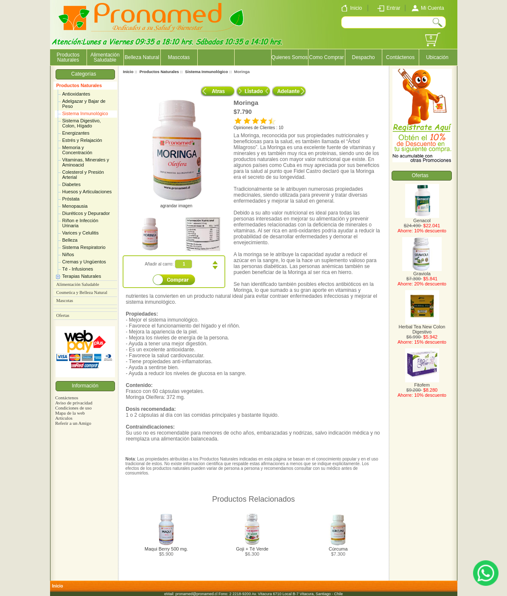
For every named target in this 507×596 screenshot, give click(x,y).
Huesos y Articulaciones (87, 191)
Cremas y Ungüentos (84, 261)
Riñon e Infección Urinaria (80, 223)
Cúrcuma (338, 548)
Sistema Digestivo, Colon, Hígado (81, 123)
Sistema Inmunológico (85, 113)
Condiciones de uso (73, 407)
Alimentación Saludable (105, 57)
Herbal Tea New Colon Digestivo (422, 327)
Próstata (71, 198)
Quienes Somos (290, 57)
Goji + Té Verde (252, 548)
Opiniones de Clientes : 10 (258, 127)
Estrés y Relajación (82, 140)
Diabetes (71, 184)
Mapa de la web (70, 412)
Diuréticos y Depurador (86, 213)
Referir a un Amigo (73, 423)
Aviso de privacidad (73, 402)
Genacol (422, 218)
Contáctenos (400, 57)
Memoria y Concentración (77, 150)
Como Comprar (326, 57)
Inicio (128, 71)
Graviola (422, 271)
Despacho (363, 57)
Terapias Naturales (81, 276)
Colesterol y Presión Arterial (83, 174)
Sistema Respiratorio (84, 247)
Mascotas (179, 57)
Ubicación (437, 57)
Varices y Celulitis (80, 232)
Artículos (64, 418)
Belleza (70, 240)
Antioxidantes (76, 93)
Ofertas (63, 315)
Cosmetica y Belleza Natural (81, 292)
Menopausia (75, 206)
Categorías (85, 74)
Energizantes (76, 133)
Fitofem (422, 382)
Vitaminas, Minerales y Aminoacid (85, 162)
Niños (68, 254)
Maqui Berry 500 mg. (166, 548)
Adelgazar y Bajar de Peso (84, 104)
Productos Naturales (79, 85)
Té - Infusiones (77, 268)
